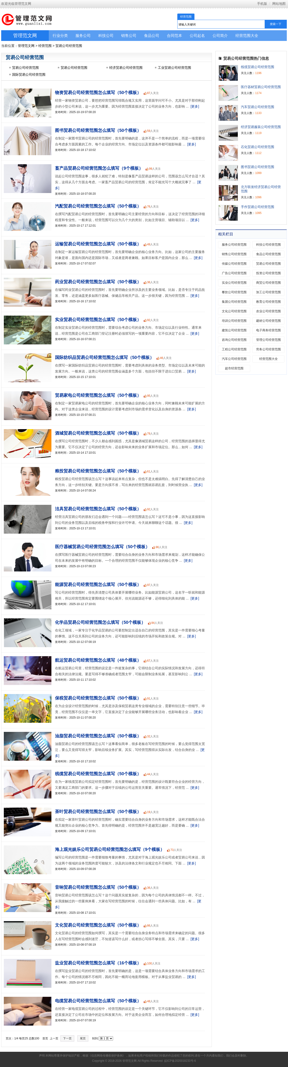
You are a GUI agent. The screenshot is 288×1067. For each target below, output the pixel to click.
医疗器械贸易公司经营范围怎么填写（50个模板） (102, 546)
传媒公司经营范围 (234, 263)
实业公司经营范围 (234, 282)
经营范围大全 (246, 36)
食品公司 (151, 36)
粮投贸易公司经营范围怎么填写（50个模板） (98, 471)
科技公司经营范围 (268, 244)
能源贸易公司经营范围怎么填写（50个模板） (98, 584)
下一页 (67, 1038)
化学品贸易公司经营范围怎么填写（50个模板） (100, 622)
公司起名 (197, 36)
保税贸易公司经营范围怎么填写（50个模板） (98, 698)
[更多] (195, 106)
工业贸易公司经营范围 (174, 67)
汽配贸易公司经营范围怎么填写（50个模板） (98, 206)
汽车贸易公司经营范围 (257, 107)
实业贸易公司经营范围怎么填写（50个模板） (98, 319)
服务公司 (83, 36)
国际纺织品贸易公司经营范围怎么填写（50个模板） (104, 357)
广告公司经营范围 (234, 273)
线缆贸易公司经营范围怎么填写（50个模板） (98, 773)
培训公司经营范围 (234, 321)
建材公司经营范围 (268, 321)
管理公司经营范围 (268, 340)
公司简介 (220, 36)
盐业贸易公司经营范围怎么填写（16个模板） (98, 963)
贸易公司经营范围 (68, 46)
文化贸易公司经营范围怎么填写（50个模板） (98, 925)
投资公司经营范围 (268, 273)
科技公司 (106, 36)
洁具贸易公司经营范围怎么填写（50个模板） (98, 508)
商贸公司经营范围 (268, 282)
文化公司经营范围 (234, 311)
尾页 (83, 1038)
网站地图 (279, 3)
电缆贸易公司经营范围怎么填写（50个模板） (98, 1000)
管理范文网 (25, 35)
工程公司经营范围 (234, 349)
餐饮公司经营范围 (234, 292)
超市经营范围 (234, 368)
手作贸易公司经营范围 (257, 207)
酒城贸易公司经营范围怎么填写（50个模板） (98, 433)
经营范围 (45, 46)
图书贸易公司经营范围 (257, 167)
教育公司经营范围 (268, 301)
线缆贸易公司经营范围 (257, 67)
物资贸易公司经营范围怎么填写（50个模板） (98, 92)
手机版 (262, 3)
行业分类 (60, 36)
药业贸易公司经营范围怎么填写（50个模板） (98, 281)
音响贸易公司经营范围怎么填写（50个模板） (98, 887)
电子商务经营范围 (268, 330)
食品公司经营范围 (268, 254)
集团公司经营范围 (234, 301)
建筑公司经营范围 (234, 330)
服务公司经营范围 (234, 244)
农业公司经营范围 (268, 311)
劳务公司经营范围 (268, 349)
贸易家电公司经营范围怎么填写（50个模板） (98, 395)
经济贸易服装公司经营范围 (261, 127)
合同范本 (174, 36)
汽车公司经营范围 (234, 359)
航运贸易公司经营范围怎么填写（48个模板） (98, 660)
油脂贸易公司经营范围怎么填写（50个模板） (98, 736)
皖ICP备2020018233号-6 (180, 1060)
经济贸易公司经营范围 (126, 67)
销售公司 (128, 36)
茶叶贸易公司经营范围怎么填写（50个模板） (98, 811)
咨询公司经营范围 (234, 340)
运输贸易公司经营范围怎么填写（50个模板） (98, 244)
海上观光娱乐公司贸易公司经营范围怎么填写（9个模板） (109, 849)
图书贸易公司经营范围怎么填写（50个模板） (98, 130)
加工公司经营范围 (268, 292)
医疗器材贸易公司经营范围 (261, 87)
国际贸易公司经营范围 (28, 74)
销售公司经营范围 (234, 254)
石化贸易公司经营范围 (257, 147)
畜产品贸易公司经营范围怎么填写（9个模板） (99, 168)
